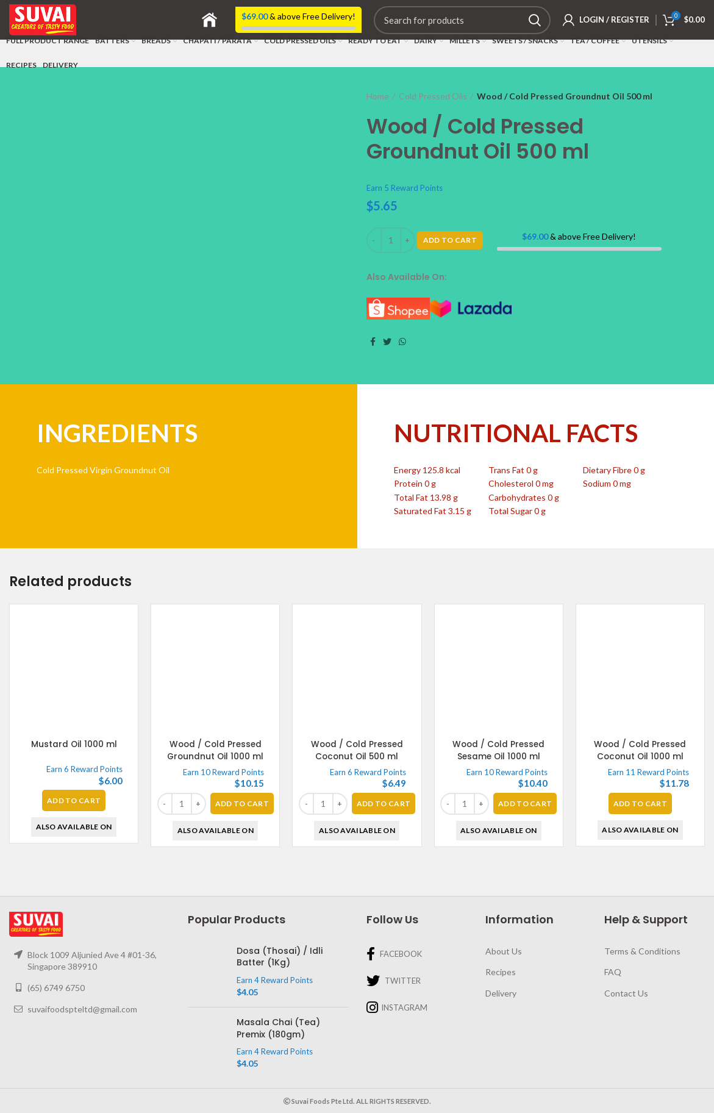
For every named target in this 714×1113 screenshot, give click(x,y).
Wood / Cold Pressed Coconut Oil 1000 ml (640, 750)
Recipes (500, 972)
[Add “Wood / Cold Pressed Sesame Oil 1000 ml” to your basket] (525, 803)
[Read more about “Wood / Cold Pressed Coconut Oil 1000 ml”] (640, 803)
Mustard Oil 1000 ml (73, 744)
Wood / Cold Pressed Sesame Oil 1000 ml (498, 750)
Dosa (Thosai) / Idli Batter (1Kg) (280, 957)
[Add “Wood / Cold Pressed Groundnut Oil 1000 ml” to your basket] (242, 803)
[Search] (462, 20)
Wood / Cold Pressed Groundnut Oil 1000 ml (215, 750)
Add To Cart (450, 240)
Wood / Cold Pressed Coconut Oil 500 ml (356, 750)
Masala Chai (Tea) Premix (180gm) (278, 1028)
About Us (503, 951)
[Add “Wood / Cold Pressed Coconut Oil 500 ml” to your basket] (383, 803)
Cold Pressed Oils (433, 96)
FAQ (612, 972)
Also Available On (74, 826)
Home (377, 96)
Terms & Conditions (642, 951)
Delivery (500, 993)
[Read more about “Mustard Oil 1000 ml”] (73, 800)
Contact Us (626, 993)
